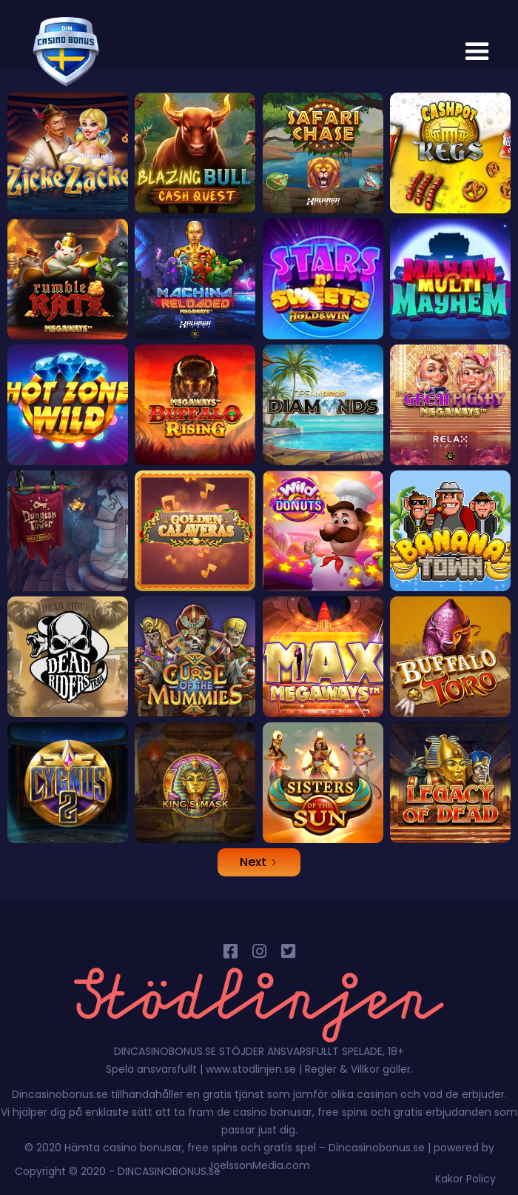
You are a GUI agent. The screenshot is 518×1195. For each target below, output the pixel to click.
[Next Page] (259, 862)
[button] (478, 51)
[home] (62, 51)
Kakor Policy (465, 1178)
